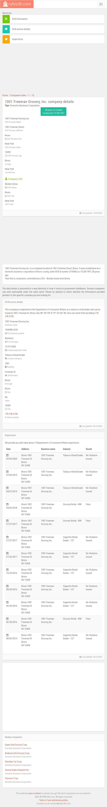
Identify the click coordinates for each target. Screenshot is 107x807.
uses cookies (34, 793)
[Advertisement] (53, 68)
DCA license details (21, 29)
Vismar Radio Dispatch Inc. (17, 769)
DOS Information (20, 19)
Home (5, 95)
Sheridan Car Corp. (13, 761)
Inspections (17, 39)
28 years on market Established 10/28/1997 (53, 111)
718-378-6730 (11, 413)
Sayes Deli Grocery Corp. (16, 744)
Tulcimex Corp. (12, 778)
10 (33, 95)
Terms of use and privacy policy (53, 800)
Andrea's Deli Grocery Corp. (17, 753)
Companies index (18, 95)
